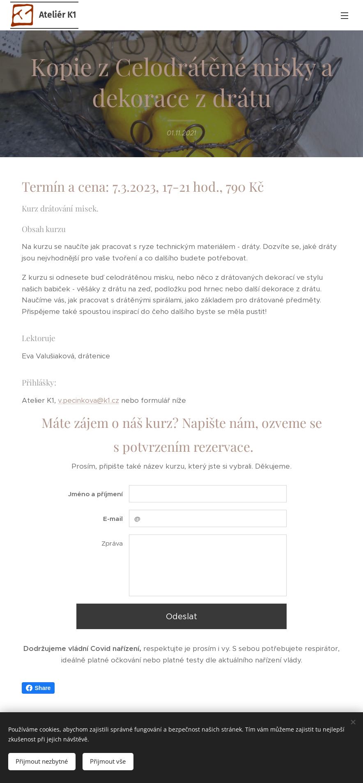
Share (38, 688)
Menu (344, 15)
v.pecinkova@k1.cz (88, 400)
